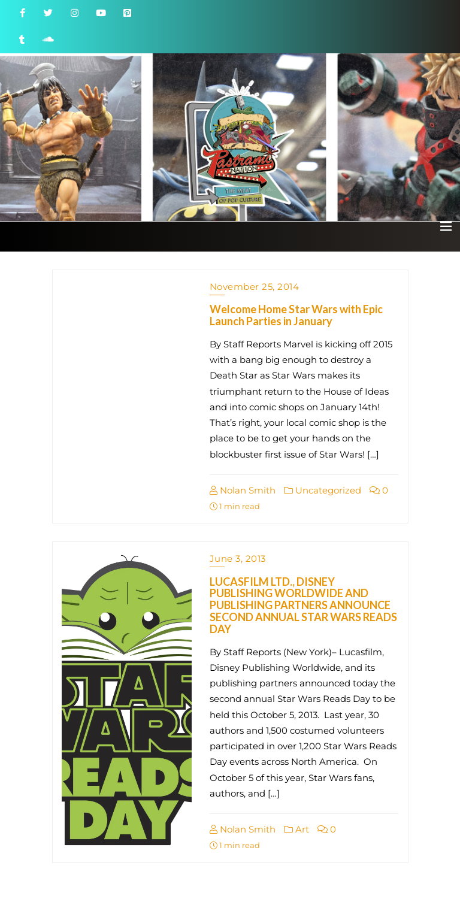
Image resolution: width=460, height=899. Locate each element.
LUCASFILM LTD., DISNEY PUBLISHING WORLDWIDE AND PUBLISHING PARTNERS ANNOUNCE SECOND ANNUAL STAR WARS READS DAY (303, 605)
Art (296, 829)
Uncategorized (322, 490)
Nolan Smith (243, 490)
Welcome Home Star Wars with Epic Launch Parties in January (296, 315)
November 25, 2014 (254, 286)
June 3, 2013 (238, 558)
